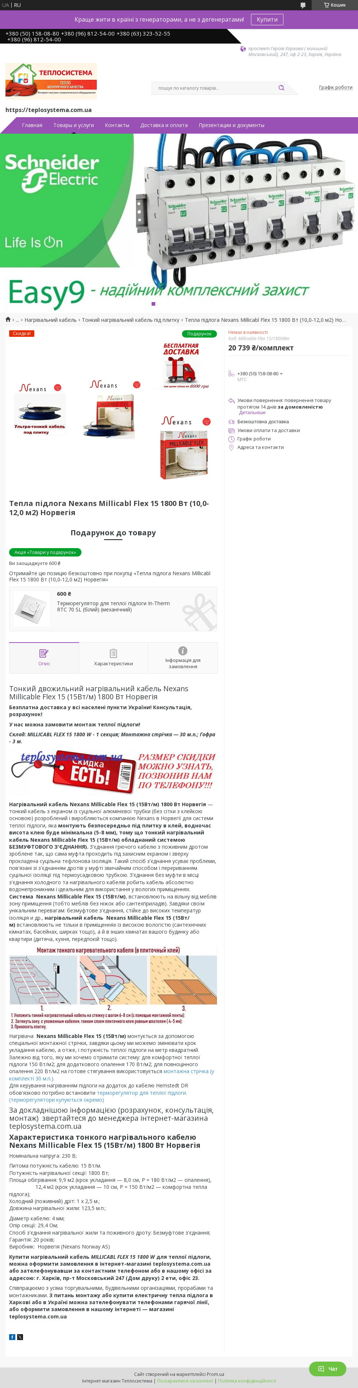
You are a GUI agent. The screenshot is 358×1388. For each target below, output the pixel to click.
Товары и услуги (73, 125)
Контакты (117, 125)
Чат (328, 1369)
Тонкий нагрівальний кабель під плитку (130, 320)
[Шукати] (281, 88)
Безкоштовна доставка (263, 421)
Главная (32, 125)
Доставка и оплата (164, 125)
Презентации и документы (231, 125)
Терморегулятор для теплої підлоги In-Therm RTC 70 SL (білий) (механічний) (113, 606)
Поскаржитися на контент (185, 1381)
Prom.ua (215, 1374)
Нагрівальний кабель (50, 320)
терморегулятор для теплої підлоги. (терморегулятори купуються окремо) (98, 1096)
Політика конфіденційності (247, 1381)
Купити (267, 19)
